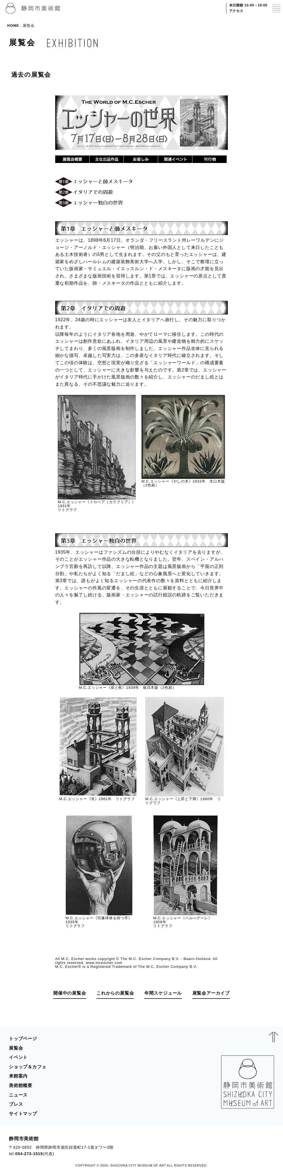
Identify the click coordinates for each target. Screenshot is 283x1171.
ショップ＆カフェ (27, 1066)
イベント (18, 1057)
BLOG (262, 1146)
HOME (13, 25)
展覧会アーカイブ (211, 993)
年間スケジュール (163, 993)
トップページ (23, 1038)
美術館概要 (20, 1085)
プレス (16, 1104)
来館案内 (18, 1076)
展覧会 (16, 1048)
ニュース (18, 1095)
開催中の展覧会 (69, 993)
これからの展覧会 (115, 993)
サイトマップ (23, 1113)
